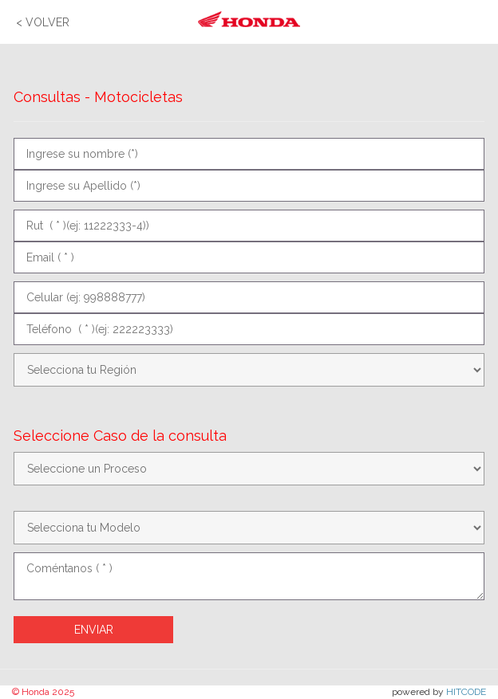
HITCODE (466, 691)
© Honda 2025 (43, 691)
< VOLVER (42, 22)
